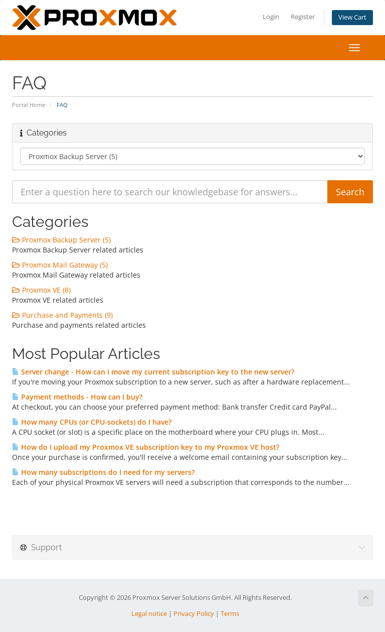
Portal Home (28, 104)
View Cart (352, 17)
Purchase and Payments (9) (62, 315)
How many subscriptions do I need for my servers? (103, 472)
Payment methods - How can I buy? (77, 397)
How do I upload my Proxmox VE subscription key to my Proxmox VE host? (145, 447)
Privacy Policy (193, 613)
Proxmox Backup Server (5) (61, 239)
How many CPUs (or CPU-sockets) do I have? (91, 422)
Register (303, 17)
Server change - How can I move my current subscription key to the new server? (153, 371)
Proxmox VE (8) (41, 290)
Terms (230, 613)
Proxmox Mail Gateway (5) (60, 265)
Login (271, 17)
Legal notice (149, 613)
